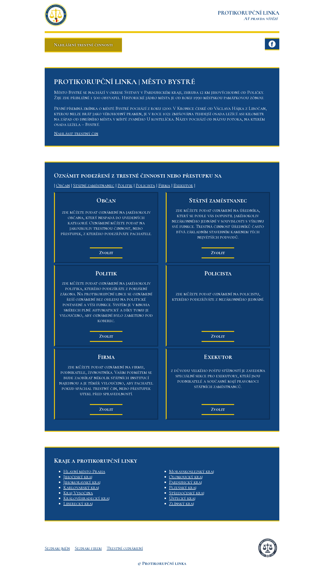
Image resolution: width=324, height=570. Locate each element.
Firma (164, 185)
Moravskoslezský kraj (191, 471)
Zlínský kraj (181, 503)
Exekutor (183, 185)
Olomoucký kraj (186, 477)
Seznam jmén (57, 548)
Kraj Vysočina (78, 493)
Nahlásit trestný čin (76, 133)
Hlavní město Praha (84, 471)
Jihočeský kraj (77, 477)
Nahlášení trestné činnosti (83, 45)
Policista (145, 185)
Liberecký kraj (78, 503)
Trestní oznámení (125, 548)
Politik (125, 185)
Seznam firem (88, 548)
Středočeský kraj (186, 493)
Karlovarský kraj (81, 487)
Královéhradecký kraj (86, 498)
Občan (63, 185)
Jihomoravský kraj (82, 482)
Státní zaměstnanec (93, 185)
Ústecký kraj (182, 498)
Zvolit (106, 253)
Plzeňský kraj (182, 487)
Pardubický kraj (185, 482)
